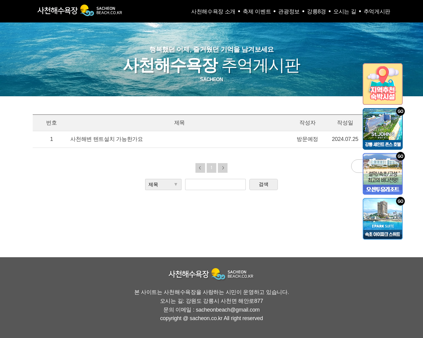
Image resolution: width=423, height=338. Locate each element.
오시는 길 (344, 12)
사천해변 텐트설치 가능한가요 (106, 139)
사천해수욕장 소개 (213, 12)
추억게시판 (377, 12)
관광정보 (289, 12)
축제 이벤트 (257, 12)
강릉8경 (316, 12)
